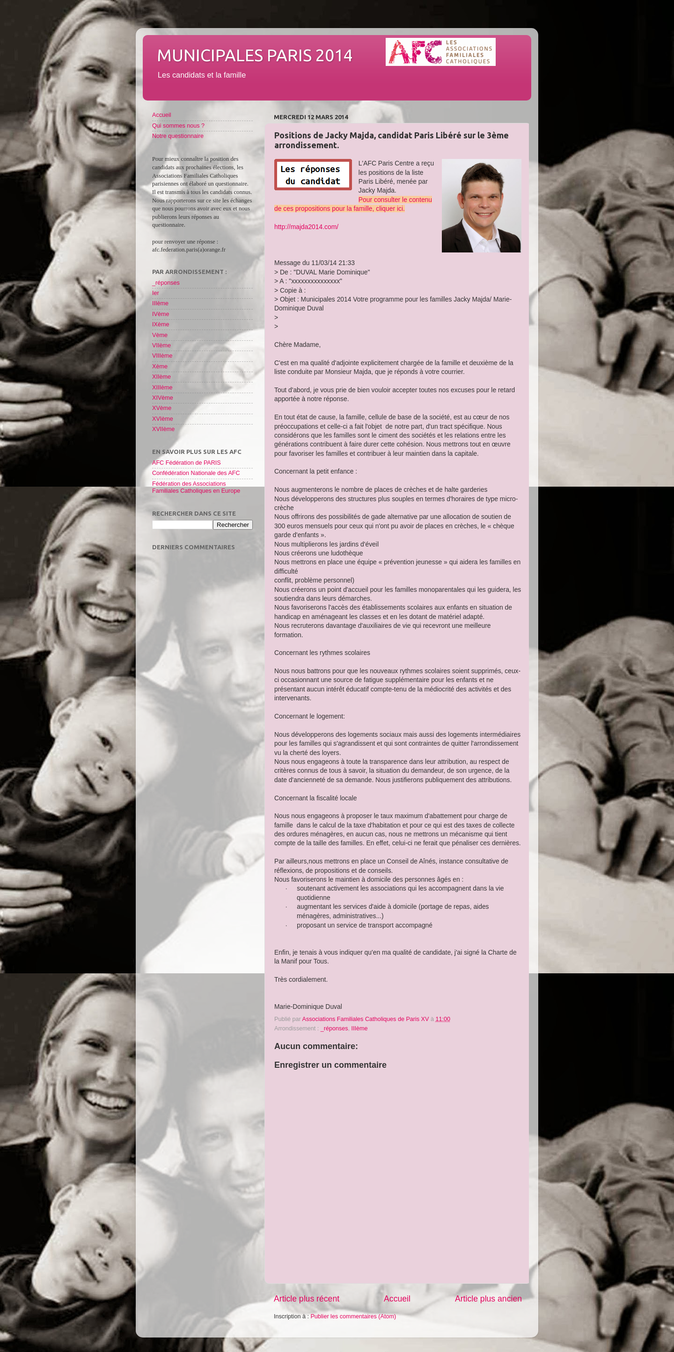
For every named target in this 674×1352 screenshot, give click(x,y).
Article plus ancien (488, 1298)
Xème (160, 366)
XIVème (162, 398)
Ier (155, 293)
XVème (161, 408)
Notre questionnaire (178, 136)
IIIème (360, 1028)
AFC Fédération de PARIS (186, 463)
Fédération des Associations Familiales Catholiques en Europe (196, 487)
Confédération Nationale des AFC (196, 473)
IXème (160, 324)
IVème (160, 314)
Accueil (397, 1298)
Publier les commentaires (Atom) (353, 1316)
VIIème (161, 345)
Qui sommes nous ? (178, 125)
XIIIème (162, 387)
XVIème (162, 419)
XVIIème (163, 429)
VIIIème (162, 355)
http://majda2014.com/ (306, 226)
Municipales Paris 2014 (255, 55)
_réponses (334, 1028)
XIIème (161, 377)
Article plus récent (306, 1298)
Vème (160, 335)
